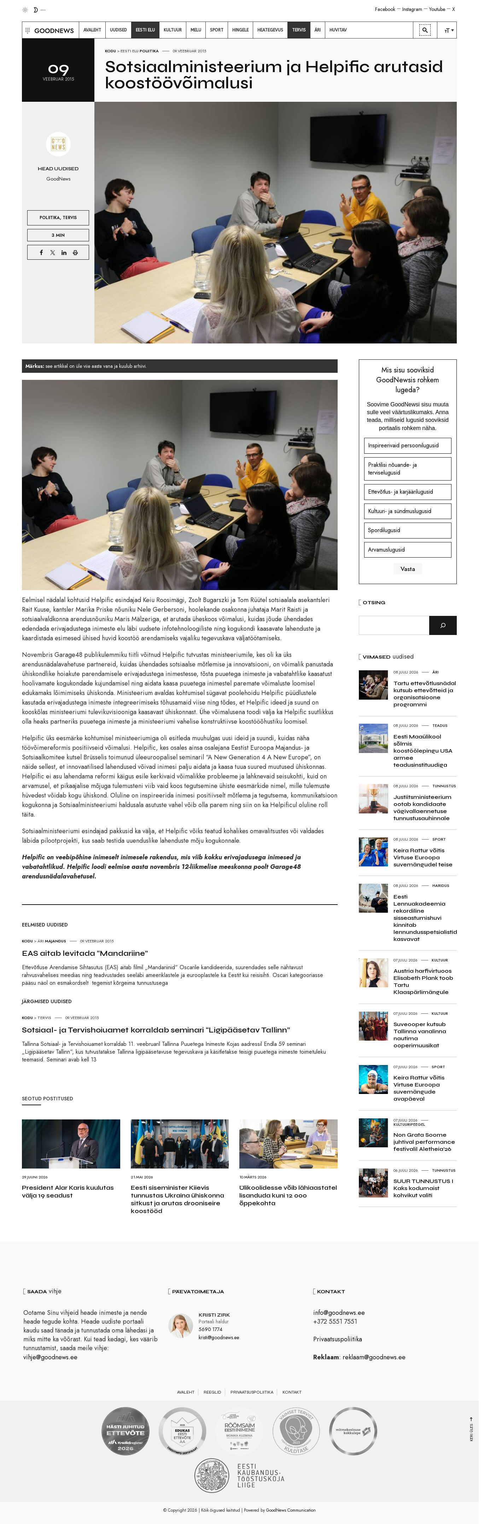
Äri (40, 941)
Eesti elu (130, 51)
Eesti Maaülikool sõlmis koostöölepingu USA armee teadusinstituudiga (423, 750)
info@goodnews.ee (339, 1312)
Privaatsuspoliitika (337, 1339)
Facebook (385, 9)
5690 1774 (210, 1329)
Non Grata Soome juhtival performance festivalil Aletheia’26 (424, 1141)
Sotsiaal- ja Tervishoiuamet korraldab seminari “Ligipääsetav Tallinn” (156, 1030)
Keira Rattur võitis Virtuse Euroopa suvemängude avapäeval (418, 1088)
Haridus (440, 885)
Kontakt (292, 1392)
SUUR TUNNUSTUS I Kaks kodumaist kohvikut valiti (423, 1188)
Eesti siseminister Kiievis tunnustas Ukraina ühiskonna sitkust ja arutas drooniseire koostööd (177, 1199)
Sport (439, 839)
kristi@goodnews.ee (219, 1337)
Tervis (70, 217)
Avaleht (185, 1392)
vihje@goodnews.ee (50, 1357)
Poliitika (149, 51)
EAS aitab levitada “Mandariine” (85, 953)
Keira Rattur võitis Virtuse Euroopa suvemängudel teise (423, 857)
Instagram (412, 9)
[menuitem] (92, 30)
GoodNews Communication (291, 1510)
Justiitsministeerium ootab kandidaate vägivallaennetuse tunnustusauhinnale (422, 808)
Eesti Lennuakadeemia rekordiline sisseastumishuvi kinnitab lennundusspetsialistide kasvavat (427, 917)
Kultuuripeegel (409, 1124)
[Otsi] (443, 625)
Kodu (110, 51)
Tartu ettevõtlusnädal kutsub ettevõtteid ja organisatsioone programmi (424, 694)
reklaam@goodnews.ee (374, 1357)
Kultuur (440, 960)
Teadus (440, 725)
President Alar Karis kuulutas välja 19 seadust (68, 1191)
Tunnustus (444, 786)
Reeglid (212, 1392)
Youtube (437, 9)
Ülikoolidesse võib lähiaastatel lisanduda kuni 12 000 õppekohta (288, 1195)
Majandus (55, 941)
